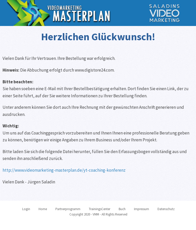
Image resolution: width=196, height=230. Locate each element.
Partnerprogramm (67, 209)
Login (26, 209)
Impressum (141, 209)
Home (43, 209)
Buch (122, 209)
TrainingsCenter (99, 209)
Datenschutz (166, 209)
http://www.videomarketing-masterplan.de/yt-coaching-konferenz (64, 170)
